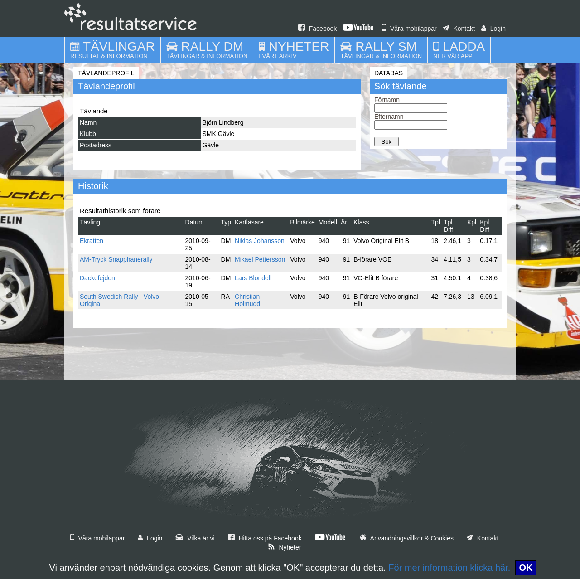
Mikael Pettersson (260, 259)
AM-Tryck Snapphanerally (116, 259)
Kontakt (459, 28)
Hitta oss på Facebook (265, 538)
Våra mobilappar (409, 28)
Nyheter (284, 547)
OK (525, 568)
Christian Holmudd (247, 300)
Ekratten (91, 240)
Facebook (317, 28)
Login (493, 28)
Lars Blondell (253, 278)
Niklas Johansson (260, 240)
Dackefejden (97, 278)
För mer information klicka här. (449, 568)
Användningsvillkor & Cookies (407, 538)
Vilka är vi (194, 538)
